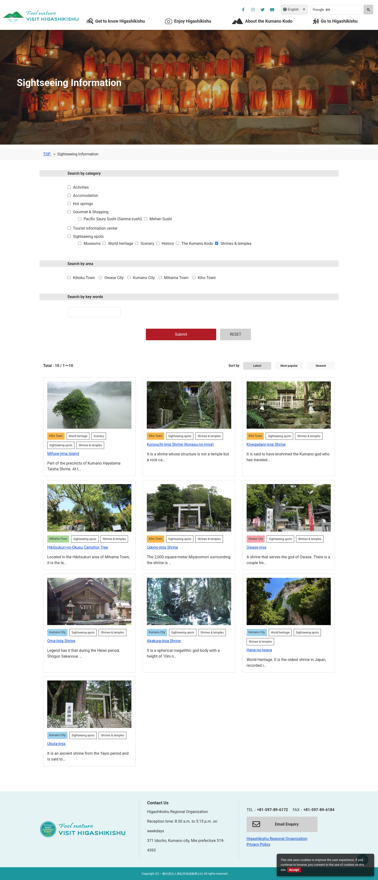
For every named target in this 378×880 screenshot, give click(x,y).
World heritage (120, 243)
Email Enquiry (275, 824)
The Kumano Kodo (197, 243)
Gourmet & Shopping (90, 212)
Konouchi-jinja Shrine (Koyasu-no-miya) (180, 444)
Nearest (321, 365)
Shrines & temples (236, 243)
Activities (81, 187)
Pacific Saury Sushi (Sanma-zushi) (113, 219)
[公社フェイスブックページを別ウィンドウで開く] (243, 9)
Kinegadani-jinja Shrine (266, 444)
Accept (294, 870)
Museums (92, 243)
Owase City (114, 277)
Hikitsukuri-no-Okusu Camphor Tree (77, 547)
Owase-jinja (256, 547)
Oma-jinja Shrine (61, 641)
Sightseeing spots (88, 236)
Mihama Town (176, 277)
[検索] (335, 9)
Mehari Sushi (160, 219)
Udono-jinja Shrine (162, 547)
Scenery (147, 243)
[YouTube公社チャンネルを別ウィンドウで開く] (272, 9)
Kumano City (144, 277)
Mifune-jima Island (63, 453)
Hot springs (83, 203)
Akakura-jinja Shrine (164, 641)
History (168, 243)
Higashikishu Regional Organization (277, 838)
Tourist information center (95, 228)
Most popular (288, 365)
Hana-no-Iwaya (259, 650)
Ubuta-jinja (56, 743)
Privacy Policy (258, 844)
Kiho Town (207, 277)
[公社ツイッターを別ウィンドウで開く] (262, 9)
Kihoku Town (84, 277)
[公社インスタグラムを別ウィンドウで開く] (253, 9)
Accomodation (85, 195)
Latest (257, 365)
